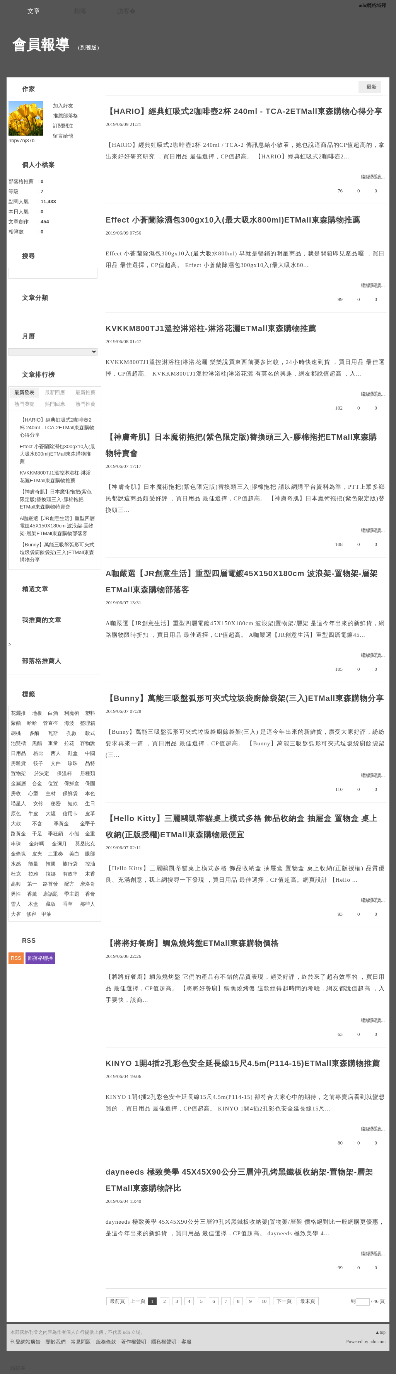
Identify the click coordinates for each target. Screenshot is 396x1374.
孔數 (72, 733)
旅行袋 (70, 864)
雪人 (16, 904)
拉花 (69, 743)
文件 (56, 763)
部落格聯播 (40, 958)
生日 (90, 803)
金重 (90, 834)
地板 (37, 713)
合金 (37, 783)
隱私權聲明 (163, 1342)
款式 (90, 733)
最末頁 (307, 1301)
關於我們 (56, 1342)
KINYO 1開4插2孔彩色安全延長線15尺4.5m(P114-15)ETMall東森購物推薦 (243, 1063)
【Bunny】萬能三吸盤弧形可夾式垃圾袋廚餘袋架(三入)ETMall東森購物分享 (245, 698)
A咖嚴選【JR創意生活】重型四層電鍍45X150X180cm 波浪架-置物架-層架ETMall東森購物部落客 (242, 581)
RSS (16, 958)
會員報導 (41, 45)
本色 (90, 793)
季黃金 (61, 823)
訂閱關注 (63, 126)
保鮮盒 (71, 783)
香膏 (90, 894)
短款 (73, 803)
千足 (37, 834)
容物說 (87, 743)
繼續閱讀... (373, 177)
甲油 (46, 914)
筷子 (38, 763)
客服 (186, 1342)
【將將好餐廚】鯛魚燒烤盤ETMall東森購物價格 (192, 943)
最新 (372, 87)
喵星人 (18, 803)
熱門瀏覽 (24, 404)
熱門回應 (55, 404)
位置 (53, 783)
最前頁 (117, 1301)
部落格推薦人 (41, 661)
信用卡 (70, 813)
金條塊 (18, 854)
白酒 (53, 713)
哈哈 (32, 723)
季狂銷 (55, 834)
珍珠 (73, 763)
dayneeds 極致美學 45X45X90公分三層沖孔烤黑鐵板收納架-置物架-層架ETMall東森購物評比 (239, 1180)
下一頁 (284, 1301)
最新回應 (55, 392)
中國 (90, 753)
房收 (16, 793)
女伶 (38, 803)
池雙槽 (18, 743)
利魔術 (71, 713)
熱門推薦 (85, 404)
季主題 (71, 894)
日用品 (18, 753)
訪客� (126, 11)
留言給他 (63, 136)
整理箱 (87, 723)
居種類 (87, 773)
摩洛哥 (87, 884)
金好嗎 (36, 844)
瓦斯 (53, 733)
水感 (16, 864)
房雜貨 (18, 763)
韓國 (51, 864)
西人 (56, 753)
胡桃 (16, 733)
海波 (69, 723)
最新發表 (24, 392)
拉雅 (33, 874)
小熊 (74, 834)
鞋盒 (73, 753)
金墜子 (87, 823)
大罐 (51, 813)
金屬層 (18, 783)
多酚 (34, 733)
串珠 (16, 844)
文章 (33, 11)
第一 (32, 884)
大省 (16, 914)
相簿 (80, 11)
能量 (33, 864)
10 (263, 1301)
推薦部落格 (65, 116)
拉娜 (51, 874)
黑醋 (37, 743)
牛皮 (33, 813)
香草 (68, 904)
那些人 (87, 904)
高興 (16, 884)
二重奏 (55, 854)
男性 (16, 894)
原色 (16, 813)
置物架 (18, 773)
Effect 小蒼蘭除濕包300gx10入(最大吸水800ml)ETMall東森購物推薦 (233, 220)
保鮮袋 (70, 793)
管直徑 (50, 723)
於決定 (41, 773)
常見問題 (81, 1342)
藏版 (51, 904)
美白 (74, 854)
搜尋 (90, 273)
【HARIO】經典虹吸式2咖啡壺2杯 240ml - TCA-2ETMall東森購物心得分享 (244, 111)
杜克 (16, 874)
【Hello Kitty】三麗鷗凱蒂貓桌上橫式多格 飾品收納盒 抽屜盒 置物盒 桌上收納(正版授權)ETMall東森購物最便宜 (241, 826)
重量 (53, 743)
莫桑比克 (85, 844)
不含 (37, 823)
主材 (51, 793)
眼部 (90, 854)
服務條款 (106, 1342)
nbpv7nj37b (21, 140)
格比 (38, 753)
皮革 (90, 813)
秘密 (56, 803)
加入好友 (63, 106)
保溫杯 (64, 773)
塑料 (90, 713)
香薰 (32, 894)
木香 (90, 874)
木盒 (33, 904)
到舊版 (88, 48)
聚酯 (16, 723)
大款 (16, 823)
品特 (90, 763)
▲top (380, 1332)
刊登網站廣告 (25, 1342)
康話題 (50, 894)
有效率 (70, 874)
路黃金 (18, 834)
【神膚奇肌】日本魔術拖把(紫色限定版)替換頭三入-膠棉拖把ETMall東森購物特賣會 (241, 445)
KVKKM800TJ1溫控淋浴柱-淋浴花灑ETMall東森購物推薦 (211, 328)
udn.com (377, 1341)
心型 (33, 793)
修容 (31, 914)
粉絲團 (18, 1368)
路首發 (50, 884)
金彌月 (59, 844)
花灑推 (18, 713)
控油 (90, 864)
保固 (90, 783)
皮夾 (37, 854)
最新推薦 (85, 392)
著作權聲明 (133, 1342)
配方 (69, 884)
